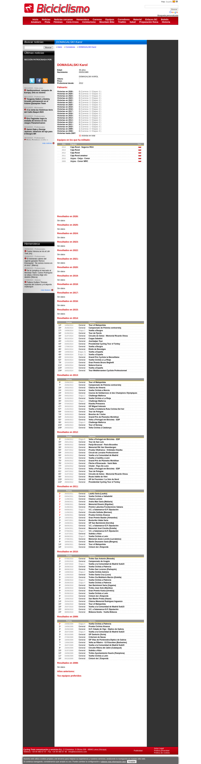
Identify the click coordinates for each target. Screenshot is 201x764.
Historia (166, 22)
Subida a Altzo (95, 534)
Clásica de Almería (97, 388)
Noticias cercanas (63, 19)
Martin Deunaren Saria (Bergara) (103, 542)
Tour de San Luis (96, 442)
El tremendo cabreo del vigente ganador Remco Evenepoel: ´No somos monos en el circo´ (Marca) (38, 262)
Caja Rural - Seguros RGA (82, 147)
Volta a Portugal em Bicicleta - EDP (104, 420)
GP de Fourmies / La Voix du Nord (104, 479)
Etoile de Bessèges (97, 349)
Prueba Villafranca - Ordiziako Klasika (105, 450)
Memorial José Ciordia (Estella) (103, 528)
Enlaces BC (151, 19)
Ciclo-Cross (72, 22)
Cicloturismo (89, 22)
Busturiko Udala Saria (98, 520)
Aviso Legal (159, 748)
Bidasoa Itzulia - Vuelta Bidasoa (103, 612)
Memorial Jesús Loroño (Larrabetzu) (105, 539)
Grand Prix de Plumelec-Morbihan (104, 417)
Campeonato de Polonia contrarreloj (105, 328)
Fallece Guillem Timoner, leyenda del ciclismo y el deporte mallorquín (38, 284)
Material (137, 19)
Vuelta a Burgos (96, 330)
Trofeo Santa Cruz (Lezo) (100, 575)
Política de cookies (162, 753)
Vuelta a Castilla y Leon (99, 458)
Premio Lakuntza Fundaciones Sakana (106, 507)
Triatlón (122, 22)
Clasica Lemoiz (95, 499)
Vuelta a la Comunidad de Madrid (103, 455)
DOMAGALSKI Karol (87, 47)
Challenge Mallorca (97, 396)
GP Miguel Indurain (97, 406)
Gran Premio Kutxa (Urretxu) (101, 591)
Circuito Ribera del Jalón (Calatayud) (105, 648)
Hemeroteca (82, 19)
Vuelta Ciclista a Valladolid (100, 496)
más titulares (46, 290)
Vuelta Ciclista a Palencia (100, 567)
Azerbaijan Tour (96, 341)
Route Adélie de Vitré (98, 477)
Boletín (164, 19)
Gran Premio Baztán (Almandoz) (103, 518)
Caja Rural (75, 150)
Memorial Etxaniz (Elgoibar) (101, 504)
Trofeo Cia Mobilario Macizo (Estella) (105, 577)
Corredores (124, 19)
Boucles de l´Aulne (97, 414)
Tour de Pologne (96, 412)
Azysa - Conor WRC (79, 161)
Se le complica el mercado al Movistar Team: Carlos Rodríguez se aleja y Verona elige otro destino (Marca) (38, 273)
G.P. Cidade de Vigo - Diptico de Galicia (106, 629)
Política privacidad (161, 751)
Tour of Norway (95, 425)
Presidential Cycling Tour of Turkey (104, 344)
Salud (133, 22)
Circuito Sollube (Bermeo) (100, 512)
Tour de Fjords (95, 333)
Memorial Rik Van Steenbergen (102, 447)
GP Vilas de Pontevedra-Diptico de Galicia (107, 640)
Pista (47, 22)
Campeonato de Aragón (99, 561)
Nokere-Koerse (95, 365)
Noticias (46, 19)
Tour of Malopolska (97, 325)
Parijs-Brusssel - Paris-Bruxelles (103, 445)
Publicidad (138, 751)
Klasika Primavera (97, 404)
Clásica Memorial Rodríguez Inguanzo (105, 601)
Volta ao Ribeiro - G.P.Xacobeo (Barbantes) (108, 642)
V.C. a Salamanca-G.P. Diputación (103, 510)
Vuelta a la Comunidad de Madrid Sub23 (106, 564)
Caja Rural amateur (78, 155)
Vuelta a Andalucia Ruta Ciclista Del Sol (106, 409)
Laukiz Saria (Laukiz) (98, 494)
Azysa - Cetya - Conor (80, 158)
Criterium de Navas (97, 637)
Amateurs (36, 22)
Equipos (110, 19)
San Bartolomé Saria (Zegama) (102, 585)
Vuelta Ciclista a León (98, 536)
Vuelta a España (96, 352)
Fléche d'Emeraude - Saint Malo (103, 463)
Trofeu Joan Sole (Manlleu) (101, 588)
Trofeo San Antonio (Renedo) (102, 559)
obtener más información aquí (113, 762)
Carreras (97, 19)
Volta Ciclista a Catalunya (100, 428)
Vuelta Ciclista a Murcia (99, 390)
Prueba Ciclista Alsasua (99, 515)
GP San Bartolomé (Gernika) (101, 523)
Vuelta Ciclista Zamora (99, 572)
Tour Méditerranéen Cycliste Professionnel (108, 370)
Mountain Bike (106, 22)
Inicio (35, 19)
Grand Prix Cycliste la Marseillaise (104, 357)
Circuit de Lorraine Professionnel (103, 453)
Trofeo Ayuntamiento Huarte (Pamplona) (107, 653)
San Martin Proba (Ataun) (100, 599)
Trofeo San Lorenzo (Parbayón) (103, 569)
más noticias (47, 143)
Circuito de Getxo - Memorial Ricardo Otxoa (108, 336)
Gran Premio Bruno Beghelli (101, 362)
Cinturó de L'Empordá (98, 547)
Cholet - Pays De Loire (99, 466)
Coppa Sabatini (95, 338)
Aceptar (131, 761)
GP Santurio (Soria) (97, 634)
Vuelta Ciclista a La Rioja (100, 360)
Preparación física (148, 22)
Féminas (58, 22)
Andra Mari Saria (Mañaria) (100, 502)
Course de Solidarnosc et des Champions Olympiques (113, 393)
